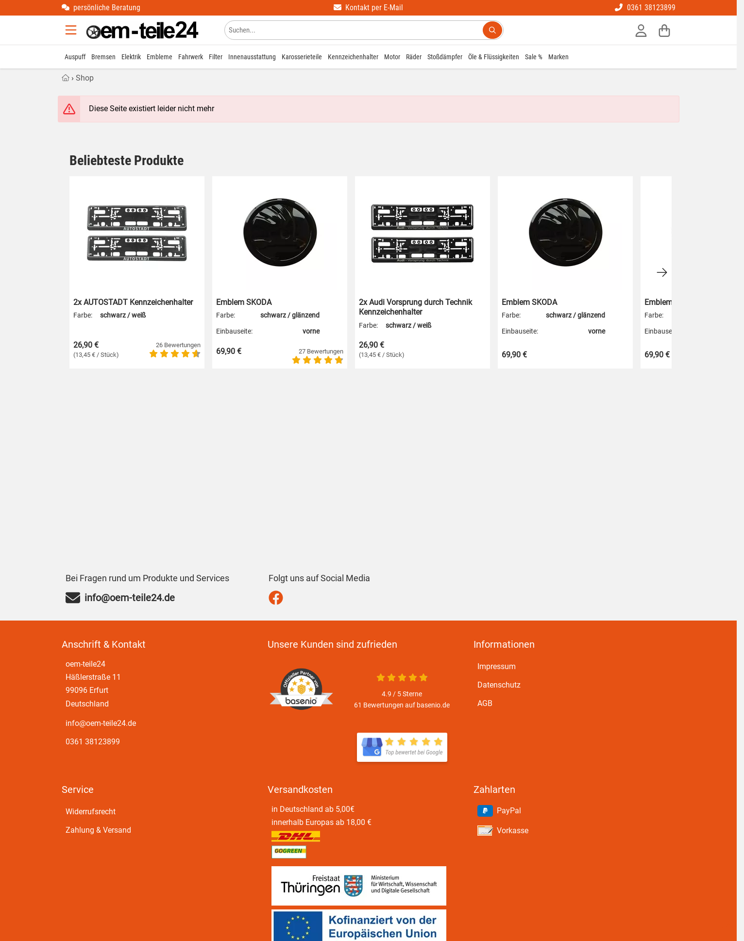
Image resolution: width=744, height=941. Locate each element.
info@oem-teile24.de (101, 723)
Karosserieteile (302, 57)
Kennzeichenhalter (353, 57)
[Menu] (72, 30)
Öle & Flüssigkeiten (493, 57)
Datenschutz (499, 684)
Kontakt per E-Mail (369, 7)
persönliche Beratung (101, 7)
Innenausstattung (252, 57)
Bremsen (103, 57)
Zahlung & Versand (98, 830)
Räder (414, 57)
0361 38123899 (645, 7)
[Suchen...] (492, 30)
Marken (558, 57)
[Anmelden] (641, 30)
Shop (85, 78)
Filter (215, 57)
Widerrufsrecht (91, 811)
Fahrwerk (190, 57)
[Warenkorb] (664, 30)
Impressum (496, 666)
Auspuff (75, 57)
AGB (484, 703)
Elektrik (131, 57)
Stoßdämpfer (444, 57)
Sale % (533, 57)
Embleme (159, 57)
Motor (392, 57)
